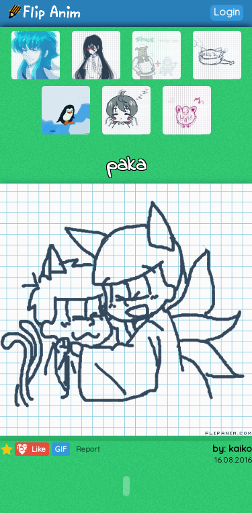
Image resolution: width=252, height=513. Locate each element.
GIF (61, 449)
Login (227, 11)
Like (30, 449)
